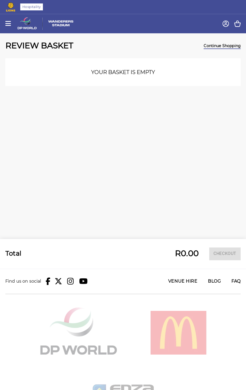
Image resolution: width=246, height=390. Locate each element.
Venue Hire (182, 281)
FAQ (236, 281)
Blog (214, 281)
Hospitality (31, 7)
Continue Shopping (222, 45)
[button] (48, 281)
